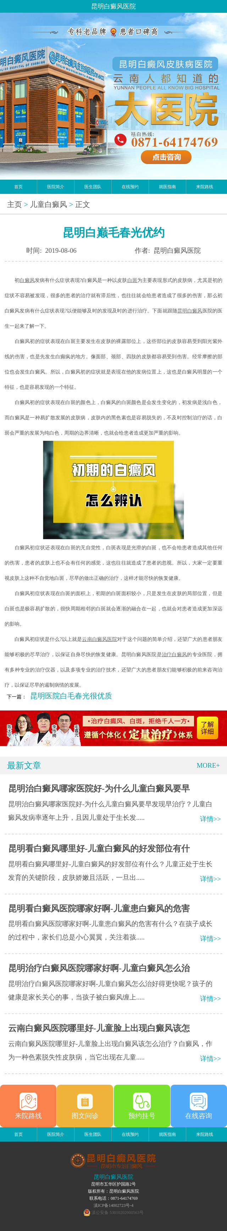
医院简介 (55, 186)
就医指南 (167, 186)
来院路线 (204, 186)
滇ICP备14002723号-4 (114, 1205)
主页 (14, 204)
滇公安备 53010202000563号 (118, 1212)
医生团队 (92, 186)
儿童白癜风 (48, 204)
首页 (18, 186)
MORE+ (208, 765)
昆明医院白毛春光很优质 (71, 696)
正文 (82, 204)
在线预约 (130, 186)
